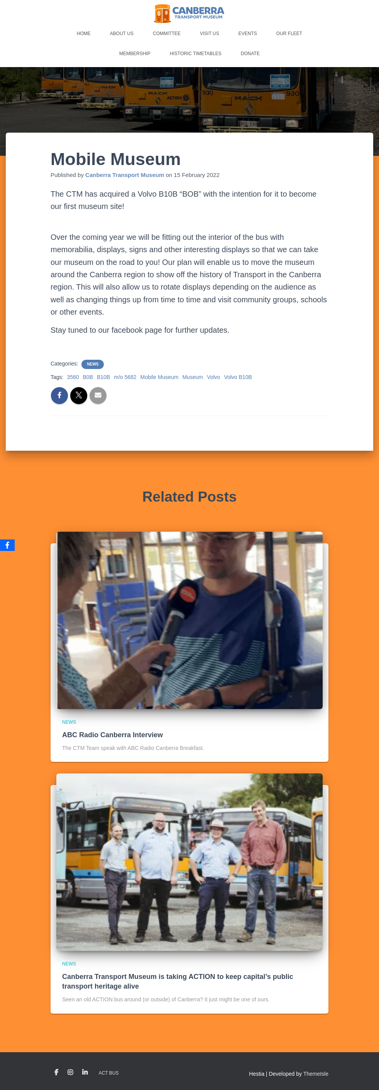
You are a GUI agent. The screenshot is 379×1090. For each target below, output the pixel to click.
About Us (122, 33)
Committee (167, 33)
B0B (88, 377)
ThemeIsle (315, 1074)
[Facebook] (7, 545)
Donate (250, 53)
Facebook (56, 1073)
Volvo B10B (238, 377)
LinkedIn (84, 1073)
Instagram (70, 1073)
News (92, 364)
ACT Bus (109, 1073)
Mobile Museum (159, 377)
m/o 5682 (125, 377)
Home (84, 33)
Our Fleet (289, 33)
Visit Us (209, 33)
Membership (135, 53)
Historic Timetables (196, 53)
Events (248, 33)
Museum (192, 377)
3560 (73, 377)
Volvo (213, 377)
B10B (103, 377)
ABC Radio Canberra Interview (112, 735)
